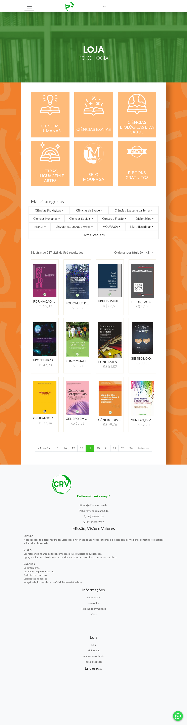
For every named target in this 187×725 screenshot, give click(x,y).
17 (73, 448)
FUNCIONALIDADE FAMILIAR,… (77, 361)
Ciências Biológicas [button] (48, 210)
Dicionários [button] (143, 218)
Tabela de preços (93, 661)
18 (81, 448)
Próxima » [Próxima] (143, 448)
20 (98, 448)
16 (65, 448)
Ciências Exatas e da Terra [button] (132, 210)
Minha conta (93, 650)
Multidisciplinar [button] (140, 226)
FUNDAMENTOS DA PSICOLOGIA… (110, 362)
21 (106, 448)
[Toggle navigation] (29, 7)
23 (122, 448)
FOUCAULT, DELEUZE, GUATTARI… (77, 303)
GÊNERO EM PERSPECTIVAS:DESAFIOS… (77, 418)
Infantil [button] (38, 226)
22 (114, 448)
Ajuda (93, 614)
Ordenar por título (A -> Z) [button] (132, 252)
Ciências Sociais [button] (80, 218)
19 (89, 448)
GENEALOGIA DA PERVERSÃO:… (44, 418)
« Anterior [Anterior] (44, 448)
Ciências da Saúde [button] (88, 210)
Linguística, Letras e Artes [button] (73, 226)
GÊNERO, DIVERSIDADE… (110, 420)
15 (56, 448)
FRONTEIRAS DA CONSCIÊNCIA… (44, 360)
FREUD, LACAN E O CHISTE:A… (142, 302)
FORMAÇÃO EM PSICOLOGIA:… (44, 301)
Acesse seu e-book (93, 656)
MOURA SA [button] (110, 226)
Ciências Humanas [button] (45, 218)
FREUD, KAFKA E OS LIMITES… (110, 301)
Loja (93, 644)
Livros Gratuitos (94, 235)
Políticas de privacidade (93, 608)
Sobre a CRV (93, 597)
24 (131, 448)
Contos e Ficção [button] (113, 218)
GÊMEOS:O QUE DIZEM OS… (142, 358)
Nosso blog (93, 603)
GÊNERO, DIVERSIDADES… (142, 420)
